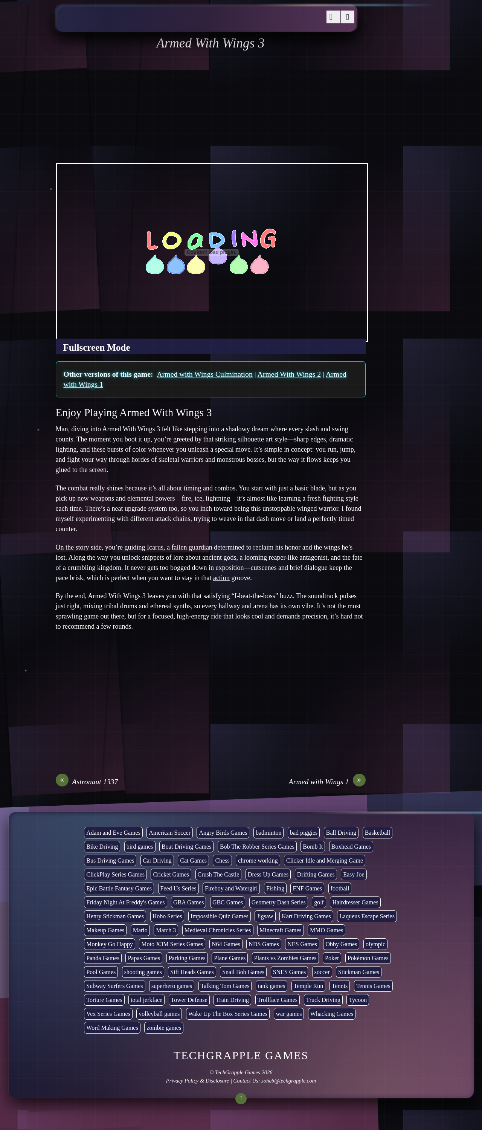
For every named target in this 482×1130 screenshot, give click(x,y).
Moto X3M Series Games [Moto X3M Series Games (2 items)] (172, 944)
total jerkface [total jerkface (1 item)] (146, 1000)
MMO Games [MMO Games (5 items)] (326, 930)
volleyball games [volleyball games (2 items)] (159, 1014)
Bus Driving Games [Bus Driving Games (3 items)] (110, 860)
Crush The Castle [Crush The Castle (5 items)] (218, 874)
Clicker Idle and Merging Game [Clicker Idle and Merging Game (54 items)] (324, 860)
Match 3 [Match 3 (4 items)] (166, 930)
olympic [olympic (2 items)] (375, 944)
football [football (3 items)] (340, 888)
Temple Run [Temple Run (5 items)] (308, 986)
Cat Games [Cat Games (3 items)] (193, 860)
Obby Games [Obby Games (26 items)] (341, 944)
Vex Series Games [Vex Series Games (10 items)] (108, 1014)
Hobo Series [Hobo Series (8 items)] (167, 916)
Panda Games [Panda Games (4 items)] (102, 958)
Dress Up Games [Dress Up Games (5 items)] (268, 874)
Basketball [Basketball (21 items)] (377, 832)
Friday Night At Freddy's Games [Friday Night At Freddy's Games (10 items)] (125, 902)
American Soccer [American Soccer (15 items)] (170, 832)
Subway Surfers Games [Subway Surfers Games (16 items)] (114, 986)
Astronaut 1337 (87, 781)
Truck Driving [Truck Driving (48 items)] (323, 1000)
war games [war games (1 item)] (289, 1014)
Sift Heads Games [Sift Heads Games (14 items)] (192, 972)
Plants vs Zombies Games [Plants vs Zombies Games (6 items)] (285, 958)
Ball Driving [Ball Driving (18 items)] (341, 832)
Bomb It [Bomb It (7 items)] (313, 846)
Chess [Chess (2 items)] (222, 860)
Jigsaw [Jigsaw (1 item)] (265, 916)
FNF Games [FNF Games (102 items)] (307, 888)
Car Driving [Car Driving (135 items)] (157, 860)
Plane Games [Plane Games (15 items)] (230, 958)
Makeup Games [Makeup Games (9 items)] (105, 930)
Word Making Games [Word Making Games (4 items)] (112, 1028)
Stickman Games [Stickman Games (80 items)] (358, 972)
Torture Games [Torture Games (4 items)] (104, 1000)
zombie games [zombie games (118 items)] (163, 1028)
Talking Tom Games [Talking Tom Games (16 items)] (225, 986)
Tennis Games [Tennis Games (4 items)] (373, 986)
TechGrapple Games (237, 1072)
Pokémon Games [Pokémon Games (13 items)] (368, 958)
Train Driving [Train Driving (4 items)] (232, 1000)
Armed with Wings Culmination (204, 374)
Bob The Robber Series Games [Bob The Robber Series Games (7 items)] (257, 846)
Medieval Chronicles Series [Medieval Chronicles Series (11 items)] (218, 930)
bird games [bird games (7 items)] (140, 846)
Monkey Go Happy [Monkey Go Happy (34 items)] (109, 944)
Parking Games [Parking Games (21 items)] (187, 958)
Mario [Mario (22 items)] (140, 930)
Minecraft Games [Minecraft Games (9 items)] (280, 930)
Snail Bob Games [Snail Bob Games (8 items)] (243, 972)
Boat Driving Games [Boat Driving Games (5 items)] (186, 846)
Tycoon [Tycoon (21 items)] (358, 1000)
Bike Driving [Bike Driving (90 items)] (102, 846)
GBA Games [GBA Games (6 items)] (188, 902)
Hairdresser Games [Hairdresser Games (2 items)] (355, 902)
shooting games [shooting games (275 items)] (143, 972)
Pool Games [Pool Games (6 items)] (101, 972)
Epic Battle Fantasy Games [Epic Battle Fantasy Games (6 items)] (119, 888)
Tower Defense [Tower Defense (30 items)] (189, 1000)
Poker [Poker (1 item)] (332, 958)
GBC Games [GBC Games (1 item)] (227, 902)
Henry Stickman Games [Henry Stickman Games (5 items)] (115, 916)
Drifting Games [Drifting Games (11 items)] (316, 874)
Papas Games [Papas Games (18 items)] (144, 958)
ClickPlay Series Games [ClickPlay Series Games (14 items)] (115, 874)
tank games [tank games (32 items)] (271, 986)
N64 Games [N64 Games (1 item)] (226, 944)
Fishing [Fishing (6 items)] (275, 888)
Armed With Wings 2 (289, 374)
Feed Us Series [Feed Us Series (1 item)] (178, 888)
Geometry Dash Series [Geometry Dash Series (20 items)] (279, 902)
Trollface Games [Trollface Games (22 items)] (278, 1000)
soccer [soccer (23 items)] (322, 972)
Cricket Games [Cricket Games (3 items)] (171, 874)
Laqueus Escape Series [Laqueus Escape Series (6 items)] (367, 916)
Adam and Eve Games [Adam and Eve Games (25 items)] (113, 832)
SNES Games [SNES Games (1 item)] (289, 972)
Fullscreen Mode (96, 347)
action (221, 578)
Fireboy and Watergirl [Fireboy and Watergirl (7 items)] (231, 888)
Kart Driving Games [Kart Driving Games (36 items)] (306, 916)
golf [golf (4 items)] (319, 902)
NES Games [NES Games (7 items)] (302, 944)
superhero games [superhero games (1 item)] (171, 986)
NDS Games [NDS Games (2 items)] (264, 944)
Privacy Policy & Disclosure (197, 1081)
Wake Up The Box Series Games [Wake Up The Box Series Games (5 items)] (227, 1014)
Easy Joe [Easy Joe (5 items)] (353, 874)
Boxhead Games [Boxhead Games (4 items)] (351, 846)
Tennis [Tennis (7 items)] (340, 986)
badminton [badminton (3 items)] (268, 832)
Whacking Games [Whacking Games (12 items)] (331, 1014)
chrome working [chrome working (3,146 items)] (258, 860)
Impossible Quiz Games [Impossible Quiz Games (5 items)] (220, 916)
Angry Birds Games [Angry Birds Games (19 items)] (223, 832)
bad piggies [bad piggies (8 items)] (303, 832)
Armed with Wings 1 (327, 781)
